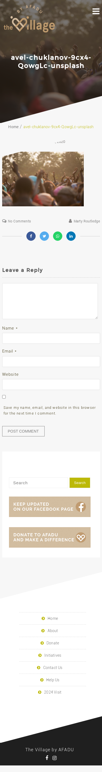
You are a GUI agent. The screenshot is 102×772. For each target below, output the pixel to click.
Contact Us (53, 674)
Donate (53, 649)
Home (53, 625)
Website (10, 380)
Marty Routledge (87, 221)
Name (10, 334)
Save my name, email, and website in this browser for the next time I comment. (50, 417)
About (53, 637)
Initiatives (52, 662)
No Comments (19, 221)
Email (9, 357)
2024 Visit (52, 699)
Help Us (52, 686)
